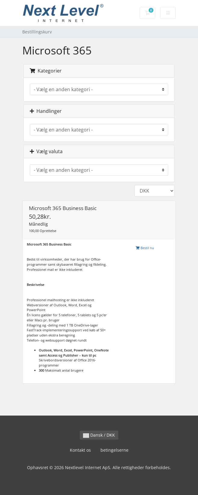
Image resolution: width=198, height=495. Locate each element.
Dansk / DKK (99, 435)
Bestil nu (145, 248)
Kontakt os (80, 450)
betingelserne (114, 450)
